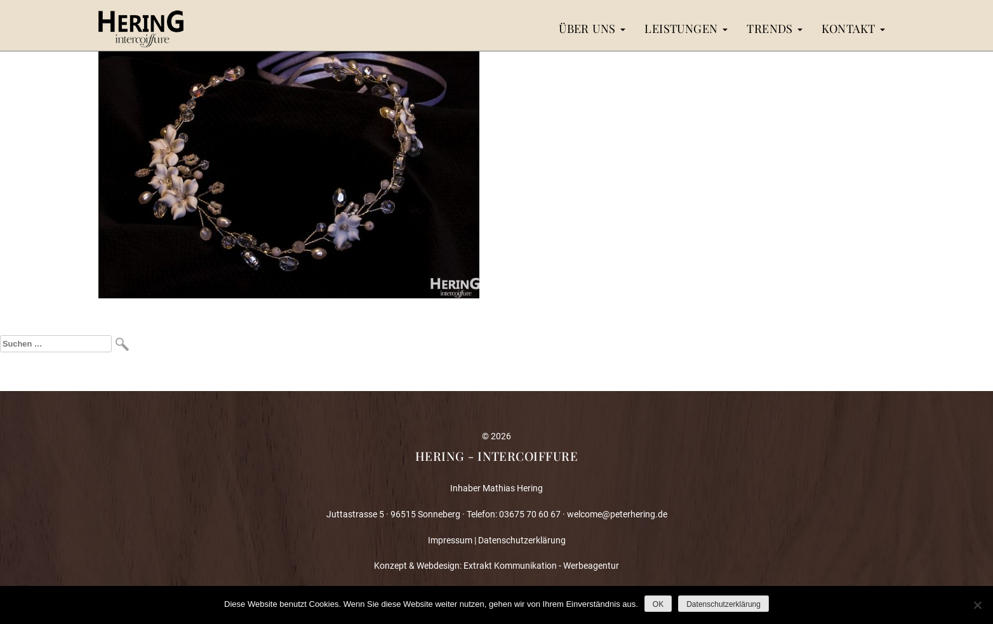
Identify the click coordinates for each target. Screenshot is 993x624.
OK (658, 604)
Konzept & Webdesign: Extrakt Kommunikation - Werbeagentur (496, 566)
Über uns (592, 28)
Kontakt (853, 28)
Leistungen (686, 28)
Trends (775, 28)
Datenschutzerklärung (522, 540)
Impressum (450, 540)
